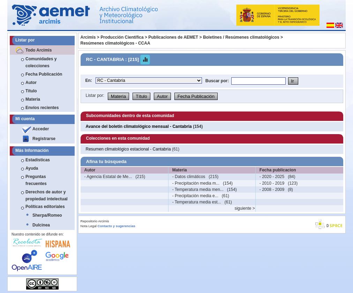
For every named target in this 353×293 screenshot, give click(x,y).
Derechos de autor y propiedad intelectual (46, 195)
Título (31, 90)
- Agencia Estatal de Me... (108, 176)
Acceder (40, 128)
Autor (31, 82)
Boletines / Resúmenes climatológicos (241, 37)
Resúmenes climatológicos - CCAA (115, 43)
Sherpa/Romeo (47, 215)
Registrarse (43, 138)
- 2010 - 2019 (272, 183)
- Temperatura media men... (198, 189)
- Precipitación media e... (195, 195)
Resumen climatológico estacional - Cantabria (129, 149)
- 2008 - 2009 (272, 189)
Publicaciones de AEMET (173, 37)
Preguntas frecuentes (36, 180)
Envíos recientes (42, 107)
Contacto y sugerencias (116, 226)
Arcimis (88, 37)
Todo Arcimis (38, 50)
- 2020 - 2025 (272, 176)
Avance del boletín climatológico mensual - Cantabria (139, 126)
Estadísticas (37, 159)
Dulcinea (41, 225)
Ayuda (31, 168)
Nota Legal (89, 226)
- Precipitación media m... (195, 183)
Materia (32, 99)
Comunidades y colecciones (41, 62)
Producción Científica (121, 37)
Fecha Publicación (43, 74)
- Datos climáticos (188, 176)
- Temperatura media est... (196, 202)
